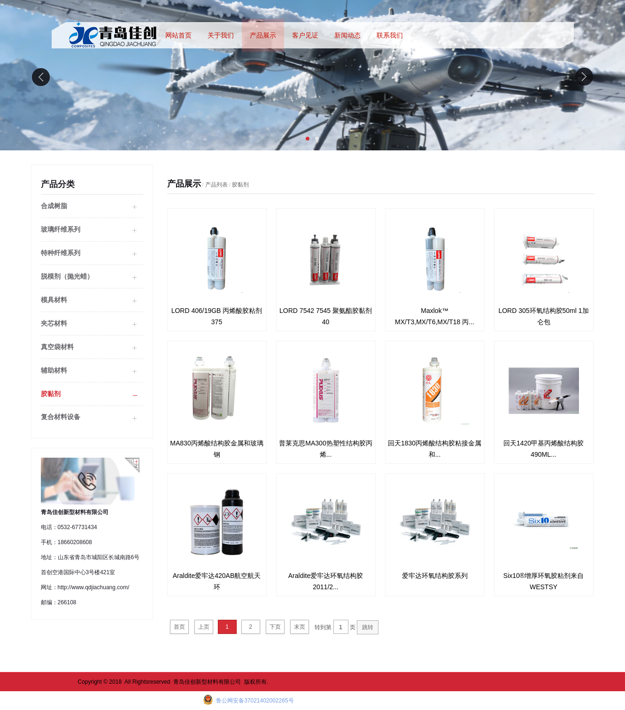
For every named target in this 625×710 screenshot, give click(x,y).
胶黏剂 (51, 394)
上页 (203, 627)
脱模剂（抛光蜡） (67, 276)
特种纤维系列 (60, 253)
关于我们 (221, 35)
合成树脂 (54, 206)
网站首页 (178, 35)
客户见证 (305, 35)
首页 (179, 627)
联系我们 (390, 35)
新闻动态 (347, 35)
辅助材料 (54, 370)
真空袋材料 (57, 347)
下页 (275, 627)
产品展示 (263, 35)
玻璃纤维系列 (60, 229)
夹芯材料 (54, 323)
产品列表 (216, 184)
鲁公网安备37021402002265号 (254, 700)
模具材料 (54, 300)
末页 (299, 627)
